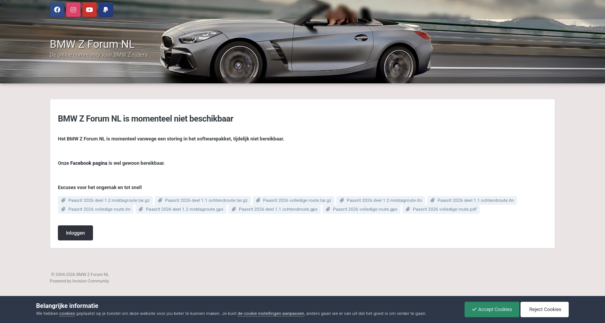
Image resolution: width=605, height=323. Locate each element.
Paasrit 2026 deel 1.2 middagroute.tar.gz (109, 200)
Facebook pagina (88, 163)
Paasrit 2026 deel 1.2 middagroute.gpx (184, 209)
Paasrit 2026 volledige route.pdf (445, 209)
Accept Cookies (490, 309)
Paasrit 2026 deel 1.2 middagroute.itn (384, 200)
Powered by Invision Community (79, 281)
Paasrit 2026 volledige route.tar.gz (297, 200)
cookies (67, 313)
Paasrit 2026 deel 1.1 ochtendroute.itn (476, 200)
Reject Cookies (544, 309)
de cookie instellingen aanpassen (271, 313)
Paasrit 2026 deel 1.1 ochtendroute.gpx (278, 209)
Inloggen (75, 233)
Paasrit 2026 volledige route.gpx (365, 209)
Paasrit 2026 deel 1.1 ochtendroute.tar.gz (206, 200)
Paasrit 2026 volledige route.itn (99, 209)
